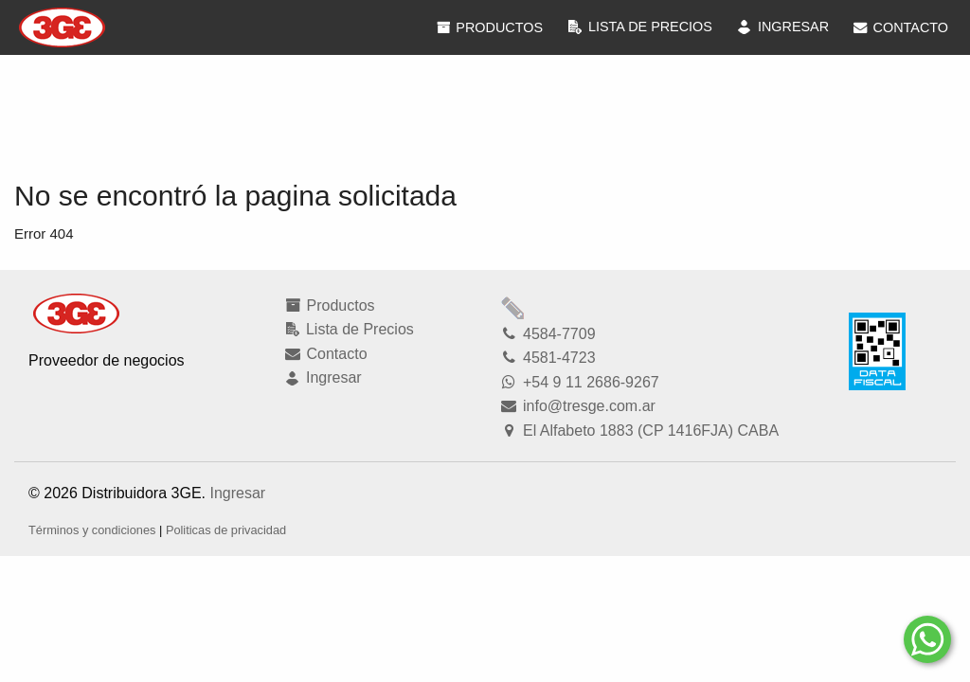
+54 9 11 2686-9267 (579, 382)
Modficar (513, 308)
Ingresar (237, 493)
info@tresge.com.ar (577, 406)
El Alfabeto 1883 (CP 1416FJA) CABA (639, 430)
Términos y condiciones (91, 530)
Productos (489, 27)
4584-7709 (547, 334)
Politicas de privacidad (226, 530)
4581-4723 (547, 358)
